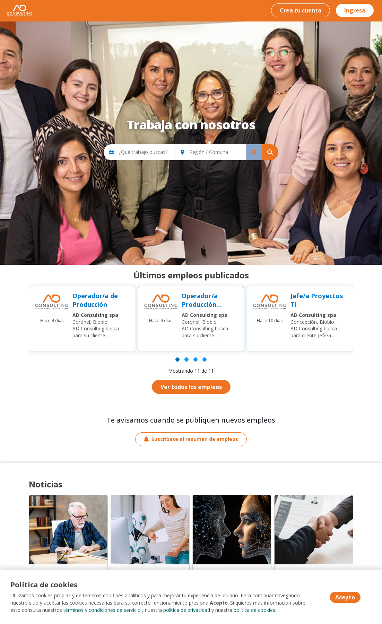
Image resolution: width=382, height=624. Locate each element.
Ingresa (354, 10)
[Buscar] (270, 152)
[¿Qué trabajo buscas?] (147, 152)
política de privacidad (186, 610)
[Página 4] (204, 359)
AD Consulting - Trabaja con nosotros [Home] (19, 10)
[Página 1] (177, 359)
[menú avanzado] (254, 152)
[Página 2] (186, 359)
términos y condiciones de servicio (102, 610)
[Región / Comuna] (218, 152)
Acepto (345, 597)
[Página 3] (195, 359)
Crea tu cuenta (300, 10)
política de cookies (254, 610)
